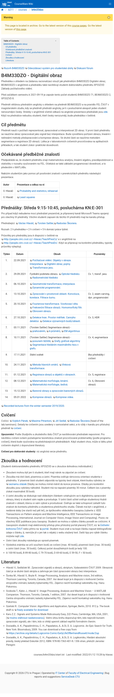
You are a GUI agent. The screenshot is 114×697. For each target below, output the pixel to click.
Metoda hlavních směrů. (46, 364)
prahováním (39, 331)
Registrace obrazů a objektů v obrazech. (54, 374)
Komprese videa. (65, 397)
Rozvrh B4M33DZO (14, 68)
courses (22, 9)
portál (45, 528)
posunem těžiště (42, 341)
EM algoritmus (72, 331)
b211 (11, 9)
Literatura (9, 60)
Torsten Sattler (45, 223)
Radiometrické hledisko (45, 277)
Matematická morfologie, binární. (50, 380)
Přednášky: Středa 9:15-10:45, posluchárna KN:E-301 (28, 52)
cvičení (17, 428)
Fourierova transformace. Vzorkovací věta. (55, 303)
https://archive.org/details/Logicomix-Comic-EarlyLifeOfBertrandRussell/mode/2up (54, 633)
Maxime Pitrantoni (42, 420)
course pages (79, 25)
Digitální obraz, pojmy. (59, 264)
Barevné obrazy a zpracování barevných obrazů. (58, 390)
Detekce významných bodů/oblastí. (62, 321)
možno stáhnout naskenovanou (27, 617)
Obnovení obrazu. (42, 311)
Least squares (27, 197)
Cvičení (8, 55)
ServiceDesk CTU (70, 676)
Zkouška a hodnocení (14, 58)
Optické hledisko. (71, 274)
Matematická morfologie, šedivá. (50, 384)
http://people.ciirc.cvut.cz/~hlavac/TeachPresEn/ (30, 242)
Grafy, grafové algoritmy (67, 341)
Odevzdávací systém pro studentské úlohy (50, 68)
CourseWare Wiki (17, 4)
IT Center (60, 673)
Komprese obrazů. (42, 397)
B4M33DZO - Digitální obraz (15, 44)
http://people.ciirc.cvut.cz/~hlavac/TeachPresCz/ (31, 239)
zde (105, 111)
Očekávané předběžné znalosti (18, 49)
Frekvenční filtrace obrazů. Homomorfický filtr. (57, 307)
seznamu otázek (18, 484)
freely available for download (32, 609)
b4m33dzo (37, 9)
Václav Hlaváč (26, 223)
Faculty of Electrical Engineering (86, 673)
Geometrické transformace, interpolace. (54, 283)
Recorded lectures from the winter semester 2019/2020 (34, 405)
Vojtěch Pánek (20, 420)
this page (21, 29)
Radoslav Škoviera (66, 223)
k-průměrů (54, 331)
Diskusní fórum (85, 68)
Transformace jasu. (43, 267)
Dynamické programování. (47, 287)
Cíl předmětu (10, 47)
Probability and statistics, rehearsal (39, 190)
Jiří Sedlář (60, 420)
